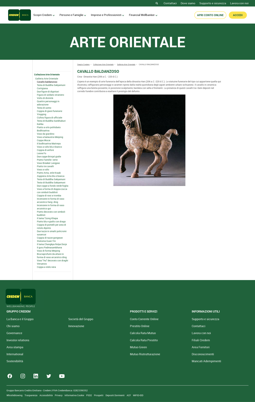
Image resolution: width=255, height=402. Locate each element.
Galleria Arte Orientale (46, 78)
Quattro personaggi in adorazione (48, 103)
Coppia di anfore (45, 150)
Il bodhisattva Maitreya (49, 143)
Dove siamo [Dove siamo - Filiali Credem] (188, 3)
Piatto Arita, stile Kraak (49, 172)
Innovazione (64, 326)
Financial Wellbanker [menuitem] (143, 15)
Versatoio (42, 263)
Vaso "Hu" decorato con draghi (52, 260)
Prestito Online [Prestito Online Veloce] (115, 326)
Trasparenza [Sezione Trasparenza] (31, 395)
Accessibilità (46, 395)
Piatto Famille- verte (47, 159)
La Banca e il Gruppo (20, 319)
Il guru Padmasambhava (49, 247)
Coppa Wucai (43, 140)
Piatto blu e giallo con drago (51, 221)
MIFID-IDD (138, 395)
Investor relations (18, 340)
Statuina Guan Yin (46, 240)
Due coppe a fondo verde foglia (52, 185)
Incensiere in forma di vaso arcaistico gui (50, 207)
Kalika (40, 124)
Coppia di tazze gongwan (50, 237)
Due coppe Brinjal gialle (49, 156)
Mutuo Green (113, 347)
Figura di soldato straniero (50, 94)
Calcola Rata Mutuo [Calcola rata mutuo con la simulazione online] (118, 333)
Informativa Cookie (75, 395)
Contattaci (170, 3)
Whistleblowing (15, 395)
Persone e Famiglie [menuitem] (73, 15)
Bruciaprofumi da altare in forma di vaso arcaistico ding (52, 255)
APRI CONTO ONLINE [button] (210, 15)
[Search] (156, 3)
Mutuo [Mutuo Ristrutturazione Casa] (120, 354)
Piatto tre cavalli (45, 166)
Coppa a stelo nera (46, 266)
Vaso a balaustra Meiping (50, 137)
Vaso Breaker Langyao (48, 163)
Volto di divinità (45, 98)
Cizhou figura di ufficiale (49, 117)
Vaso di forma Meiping (48, 250)
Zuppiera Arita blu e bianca (50, 176)
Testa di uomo (44, 107)
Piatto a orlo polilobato (49, 127)
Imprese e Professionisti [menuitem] (107, 15)
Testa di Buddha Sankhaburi (51, 120)
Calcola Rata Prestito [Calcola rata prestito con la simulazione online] (119, 340)
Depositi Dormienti (115, 395)
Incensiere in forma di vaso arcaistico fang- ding (50, 200)
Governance (14, 333)
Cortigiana (42, 88)
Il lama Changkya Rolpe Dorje (52, 244)
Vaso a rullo (43, 169)
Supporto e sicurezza (212, 3)
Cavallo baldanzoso (47, 81)
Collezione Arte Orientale (47, 74)
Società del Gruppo (68, 319)
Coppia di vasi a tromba (49, 195)
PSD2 (89, 395)
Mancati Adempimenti (169, 361)
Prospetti (99, 395)
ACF (129, 395)
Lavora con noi (239, 3)
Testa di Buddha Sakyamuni (51, 85)
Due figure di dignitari (48, 91)
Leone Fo (41, 153)
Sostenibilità (15, 361)
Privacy (59, 395)
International (15, 354)
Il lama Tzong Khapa (47, 218)
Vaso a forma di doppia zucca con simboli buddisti (52, 190)
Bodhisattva (43, 130)
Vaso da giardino (45, 133)
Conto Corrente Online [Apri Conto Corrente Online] (119, 319)
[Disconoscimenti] (166, 354)
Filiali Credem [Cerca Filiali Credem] (164, 340)
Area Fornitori (164, 347)
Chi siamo (13, 326)
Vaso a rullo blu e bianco (49, 146)
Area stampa (15, 347)
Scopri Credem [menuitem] (44, 15)
